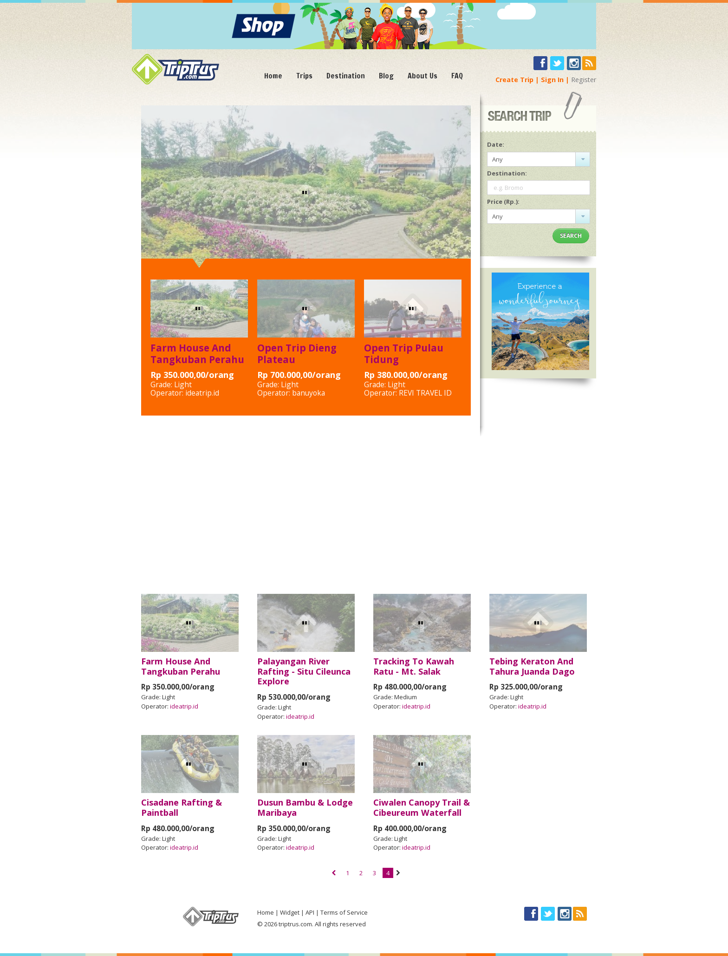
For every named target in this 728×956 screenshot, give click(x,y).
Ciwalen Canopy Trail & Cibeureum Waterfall (421, 807)
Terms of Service (344, 912)
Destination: (507, 173)
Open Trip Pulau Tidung (403, 353)
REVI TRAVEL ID (425, 393)
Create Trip (514, 79)
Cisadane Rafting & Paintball (181, 807)
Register (583, 79)
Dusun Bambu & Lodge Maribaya (305, 807)
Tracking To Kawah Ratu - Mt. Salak (413, 666)
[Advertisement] (364, 511)
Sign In (552, 79)
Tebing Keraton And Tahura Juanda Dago (532, 666)
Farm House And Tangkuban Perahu (197, 353)
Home (273, 76)
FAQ (457, 76)
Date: (495, 144)
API (310, 912)
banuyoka (308, 393)
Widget (289, 912)
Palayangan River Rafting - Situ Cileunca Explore (304, 671)
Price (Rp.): (503, 201)
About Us (422, 76)
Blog (386, 76)
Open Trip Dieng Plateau (297, 353)
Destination (345, 76)
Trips (304, 76)
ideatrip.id (202, 393)
